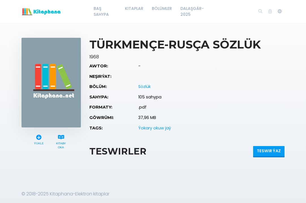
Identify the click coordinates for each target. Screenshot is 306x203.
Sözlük (144, 86)
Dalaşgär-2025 (192, 11)
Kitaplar (134, 8)
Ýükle (38, 139)
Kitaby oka (61, 141)
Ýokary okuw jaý (154, 128)
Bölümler (162, 8)
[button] (280, 11)
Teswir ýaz (269, 151)
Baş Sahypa (101, 11)
